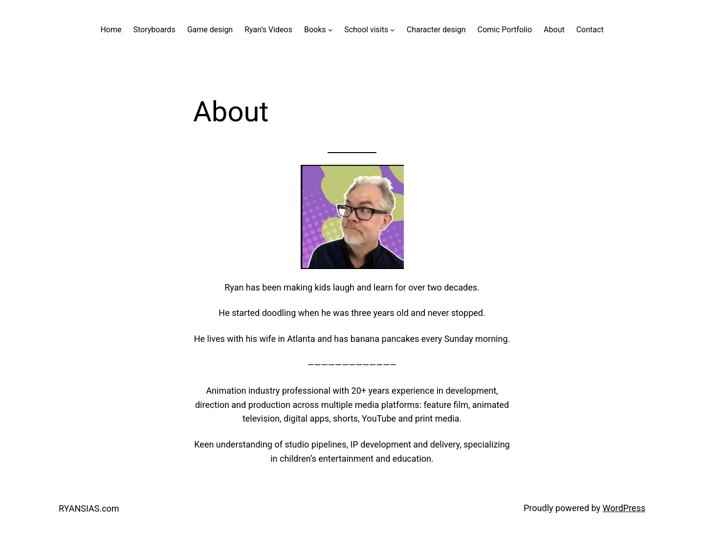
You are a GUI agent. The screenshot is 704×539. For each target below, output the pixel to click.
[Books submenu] (330, 29)
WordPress (624, 508)
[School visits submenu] (392, 29)
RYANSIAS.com (89, 508)
